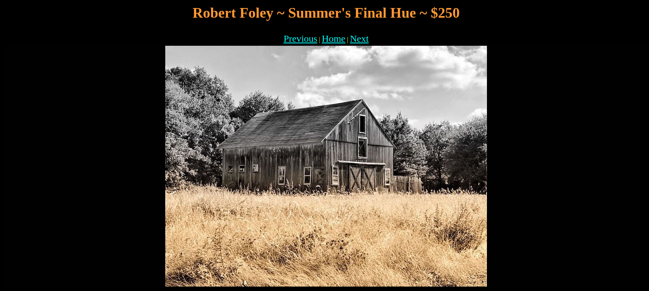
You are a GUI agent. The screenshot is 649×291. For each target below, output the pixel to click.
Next (359, 38)
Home (333, 38)
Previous (300, 38)
